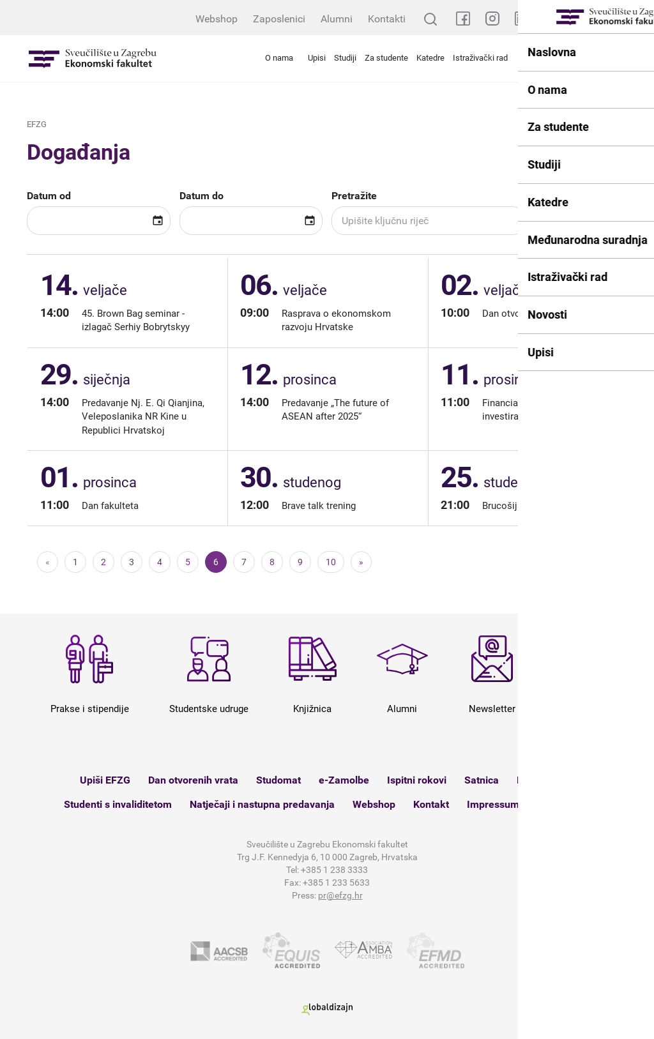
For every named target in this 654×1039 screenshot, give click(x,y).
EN (638, 19)
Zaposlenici (279, 19)
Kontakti (387, 19)
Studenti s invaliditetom (118, 804)
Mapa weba (564, 804)
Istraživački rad (480, 58)
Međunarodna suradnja (567, 58)
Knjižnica (537, 780)
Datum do (201, 196)
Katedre (430, 58)
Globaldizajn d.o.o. (327, 1009)
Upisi (317, 58)
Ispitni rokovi (416, 780)
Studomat (278, 780)
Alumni (337, 19)
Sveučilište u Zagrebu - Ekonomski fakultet (92, 58)
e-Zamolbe (344, 780)
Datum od (49, 196)
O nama (279, 58)
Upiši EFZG (105, 780)
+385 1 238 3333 (334, 870)
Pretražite (354, 196)
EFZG (37, 124)
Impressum (493, 804)
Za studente (386, 58)
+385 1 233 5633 (336, 882)
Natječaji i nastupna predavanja (262, 804)
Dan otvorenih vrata (193, 780)
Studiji (345, 58)
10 (331, 562)
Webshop (216, 19)
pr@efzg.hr (340, 895)
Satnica (481, 780)
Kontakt (431, 804)
